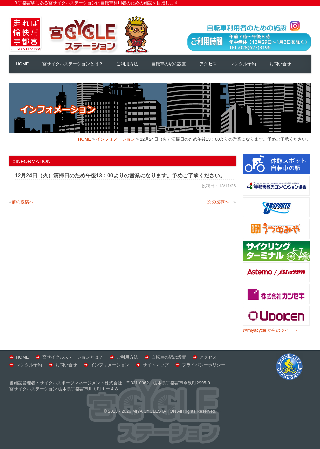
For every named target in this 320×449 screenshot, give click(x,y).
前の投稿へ (25, 201)
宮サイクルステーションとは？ (72, 63)
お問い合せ (280, 63)
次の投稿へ (220, 201)
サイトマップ (156, 364)
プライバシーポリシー (203, 364)
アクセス (208, 63)
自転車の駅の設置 (168, 63)
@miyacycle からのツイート (270, 330)
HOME (22, 63)
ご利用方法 (127, 63)
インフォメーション (109, 364)
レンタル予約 (243, 63)
